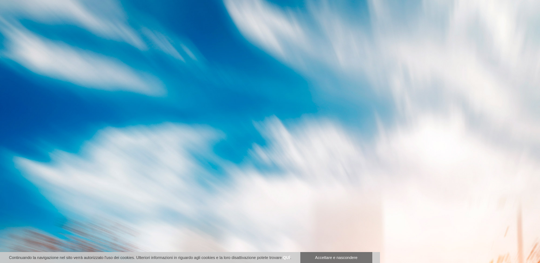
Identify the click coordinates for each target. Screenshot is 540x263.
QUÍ (286, 257)
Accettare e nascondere (336, 257)
